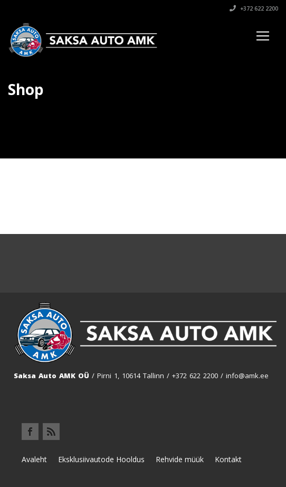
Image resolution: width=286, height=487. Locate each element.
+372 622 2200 (254, 8)
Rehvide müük (180, 459)
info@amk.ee (247, 375)
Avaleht (34, 459)
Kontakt (228, 459)
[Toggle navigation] (263, 35)
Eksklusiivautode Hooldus (101, 459)
